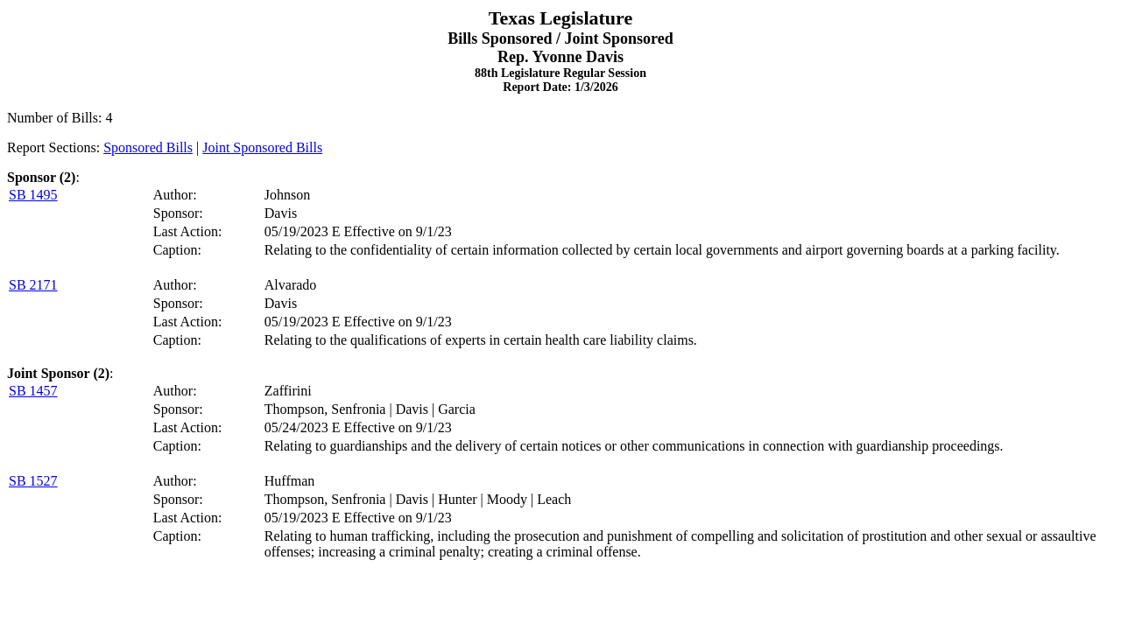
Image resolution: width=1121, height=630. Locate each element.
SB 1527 (33, 480)
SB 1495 (33, 194)
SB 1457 (33, 390)
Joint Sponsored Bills (262, 147)
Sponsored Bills (148, 147)
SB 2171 (33, 284)
